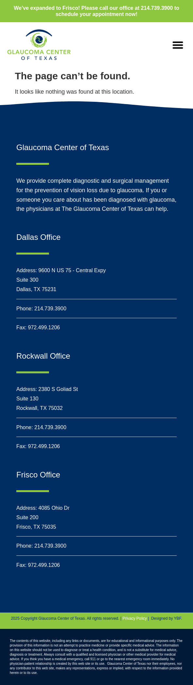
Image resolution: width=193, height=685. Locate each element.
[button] (177, 45)
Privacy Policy (134, 618)
